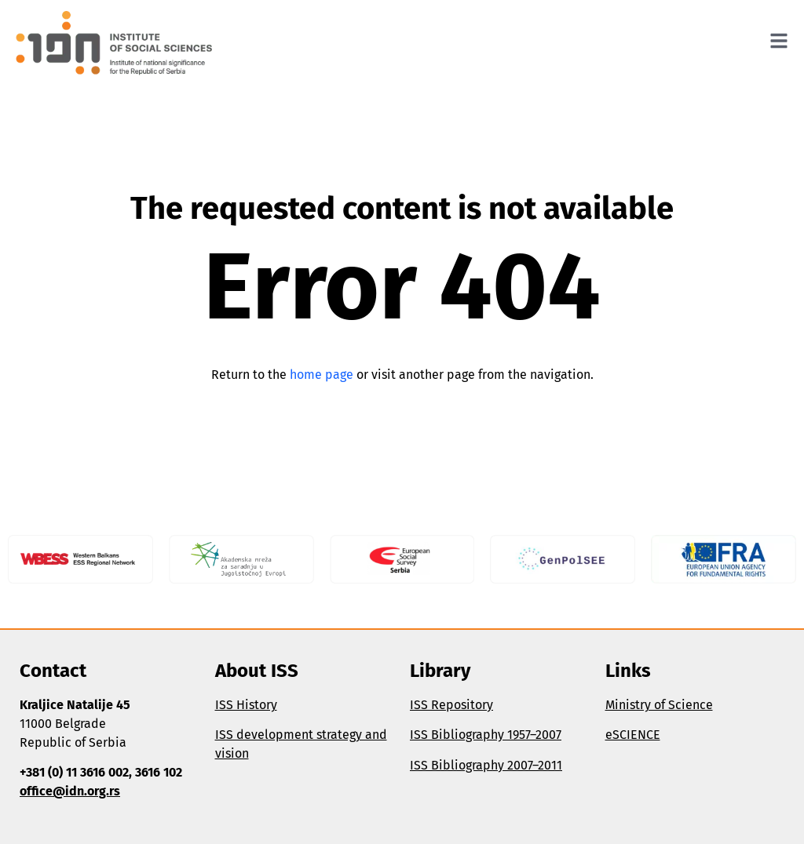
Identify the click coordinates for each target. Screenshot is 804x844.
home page (321, 374)
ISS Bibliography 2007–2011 (486, 765)
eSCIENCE (632, 734)
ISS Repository (451, 704)
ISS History (246, 704)
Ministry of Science (659, 704)
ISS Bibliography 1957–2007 (485, 734)
